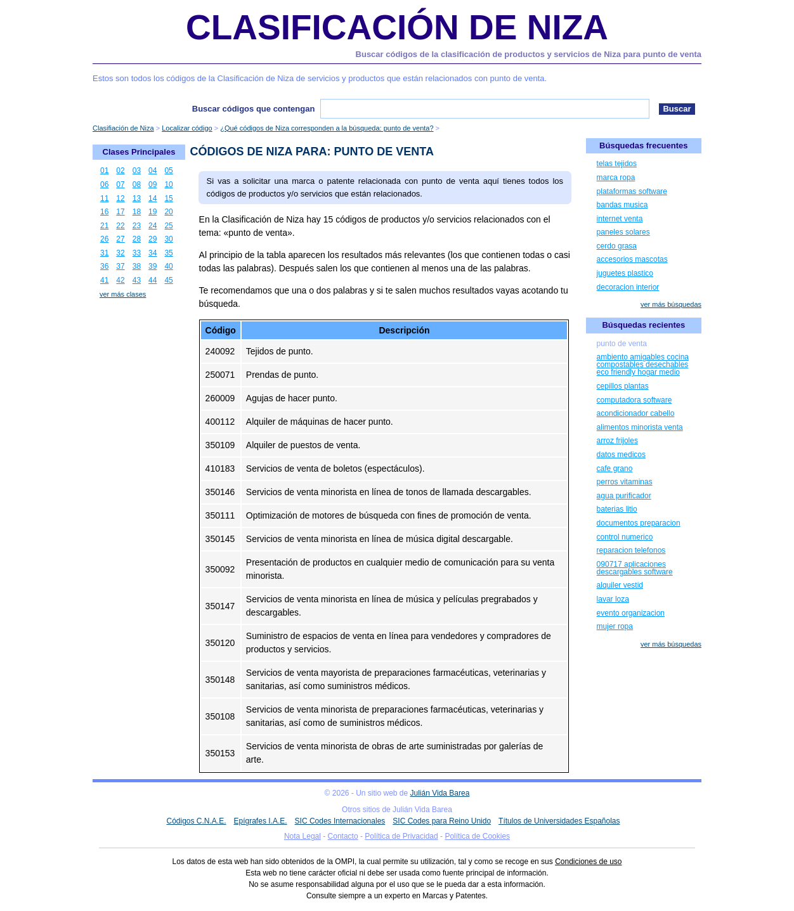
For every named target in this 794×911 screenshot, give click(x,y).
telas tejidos (617, 163)
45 (168, 280)
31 (104, 253)
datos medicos (621, 454)
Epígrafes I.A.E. (260, 821)
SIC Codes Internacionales (340, 821)
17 (120, 211)
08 (137, 184)
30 (168, 239)
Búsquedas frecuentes (643, 145)
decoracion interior (628, 287)
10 (168, 184)
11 (104, 198)
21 (104, 225)
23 (137, 225)
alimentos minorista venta (640, 427)
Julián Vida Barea (440, 793)
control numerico (625, 537)
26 (104, 239)
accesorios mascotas (632, 259)
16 (104, 211)
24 (152, 225)
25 (168, 225)
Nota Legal (302, 836)
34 (152, 253)
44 (152, 280)
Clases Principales (139, 152)
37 (120, 266)
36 (104, 266)
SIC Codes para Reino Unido (442, 821)
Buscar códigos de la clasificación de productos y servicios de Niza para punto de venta (528, 54)
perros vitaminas (625, 481)
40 (168, 266)
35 (168, 253)
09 (152, 184)
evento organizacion (631, 613)
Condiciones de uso (588, 861)
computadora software (634, 400)
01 (104, 170)
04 (152, 170)
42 (120, 280)
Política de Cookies (477, 836)
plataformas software (632, 191)
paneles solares (623, 232)
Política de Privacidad (401, 836)
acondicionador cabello (636, 413)
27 (120, 239)
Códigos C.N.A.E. (196, 821)
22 (120, 225)
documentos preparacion (638, 523)
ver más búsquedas (671, 304)
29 (152, 239)
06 (104, 184)
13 (137, 198)
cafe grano (615, 468)
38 (137, 266)
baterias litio (617, 509)
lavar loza (613, 599)
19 (152, 211)
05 (168, 170)
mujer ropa (615, 626)
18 (137, 211)
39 (152, 266)
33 (137, 253)
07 (120, 184)
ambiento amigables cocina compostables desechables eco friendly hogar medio (643, 364)
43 (137, 280)
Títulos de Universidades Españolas (559, 821)
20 (168, 211)
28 (137, 239)
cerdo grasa (617, 246)
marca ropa (616, 177)
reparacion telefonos (631, 550)
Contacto (343, 836)
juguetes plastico (625, 273)
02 (120, 170)
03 (137, 170)
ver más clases (123, 294)
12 (120, 198)
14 (152, 198)
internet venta (620, 218)
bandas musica (622, 204)
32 (120, 253)
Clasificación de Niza (397, 27)
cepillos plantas (623, 386)
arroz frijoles (617, 440)
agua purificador (624, 495)
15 (168, 198)
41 (104, 280)
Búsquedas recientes (643, 325)
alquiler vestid (620, 585)
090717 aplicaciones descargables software (635, 568)
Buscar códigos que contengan (253, 108)
